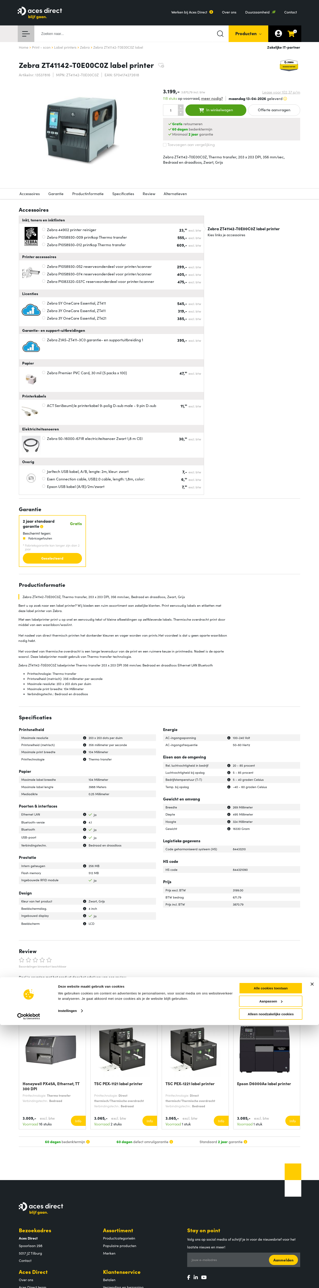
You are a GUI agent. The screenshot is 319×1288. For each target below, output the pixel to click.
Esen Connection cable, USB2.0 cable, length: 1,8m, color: (96, 479)
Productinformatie (88, 193)
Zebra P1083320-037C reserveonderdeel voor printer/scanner (100, 281)
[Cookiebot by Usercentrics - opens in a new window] (28, 1279)
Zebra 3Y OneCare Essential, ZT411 (76, 310)
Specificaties (123, 193)
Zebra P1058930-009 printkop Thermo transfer (87, 237)
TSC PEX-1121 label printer (118, 1083)
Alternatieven (175, 193)
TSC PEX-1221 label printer (190, 1083)
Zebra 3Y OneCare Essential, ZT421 (76, 318)
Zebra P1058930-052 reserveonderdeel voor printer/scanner (99, 266)
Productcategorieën (119, 1238)
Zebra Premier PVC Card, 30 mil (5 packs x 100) (87, 372)
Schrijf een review (37, 987)
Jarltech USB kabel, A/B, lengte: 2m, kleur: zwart (87, 471)
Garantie (56, 193)
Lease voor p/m (281, 92)
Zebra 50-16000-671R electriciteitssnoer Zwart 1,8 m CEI (95, 438)
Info (78, 1120)
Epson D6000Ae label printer (264, 1083)
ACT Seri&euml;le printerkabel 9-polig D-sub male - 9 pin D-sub (101, 405)
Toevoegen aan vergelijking (189, 144)
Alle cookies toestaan (271, 1251)
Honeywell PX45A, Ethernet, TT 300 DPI (51, 1086)
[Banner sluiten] (312, 1247)
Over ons (229, 12)
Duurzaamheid (257, 12)
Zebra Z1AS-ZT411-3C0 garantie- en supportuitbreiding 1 (95, 339)
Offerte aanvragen (274, 109)
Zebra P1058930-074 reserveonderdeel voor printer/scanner (99, 273)
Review (149, 193)
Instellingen (67, 1274)
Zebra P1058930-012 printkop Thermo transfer (86, 244)
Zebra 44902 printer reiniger (71, 229)
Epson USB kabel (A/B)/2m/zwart (75, 486)
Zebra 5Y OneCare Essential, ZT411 (76, 303)
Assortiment (118, 1230)
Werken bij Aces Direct (189, 12)
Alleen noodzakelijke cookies (271, 1277)
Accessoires (29, 193)
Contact (290, 12)
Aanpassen (270, 1264)
